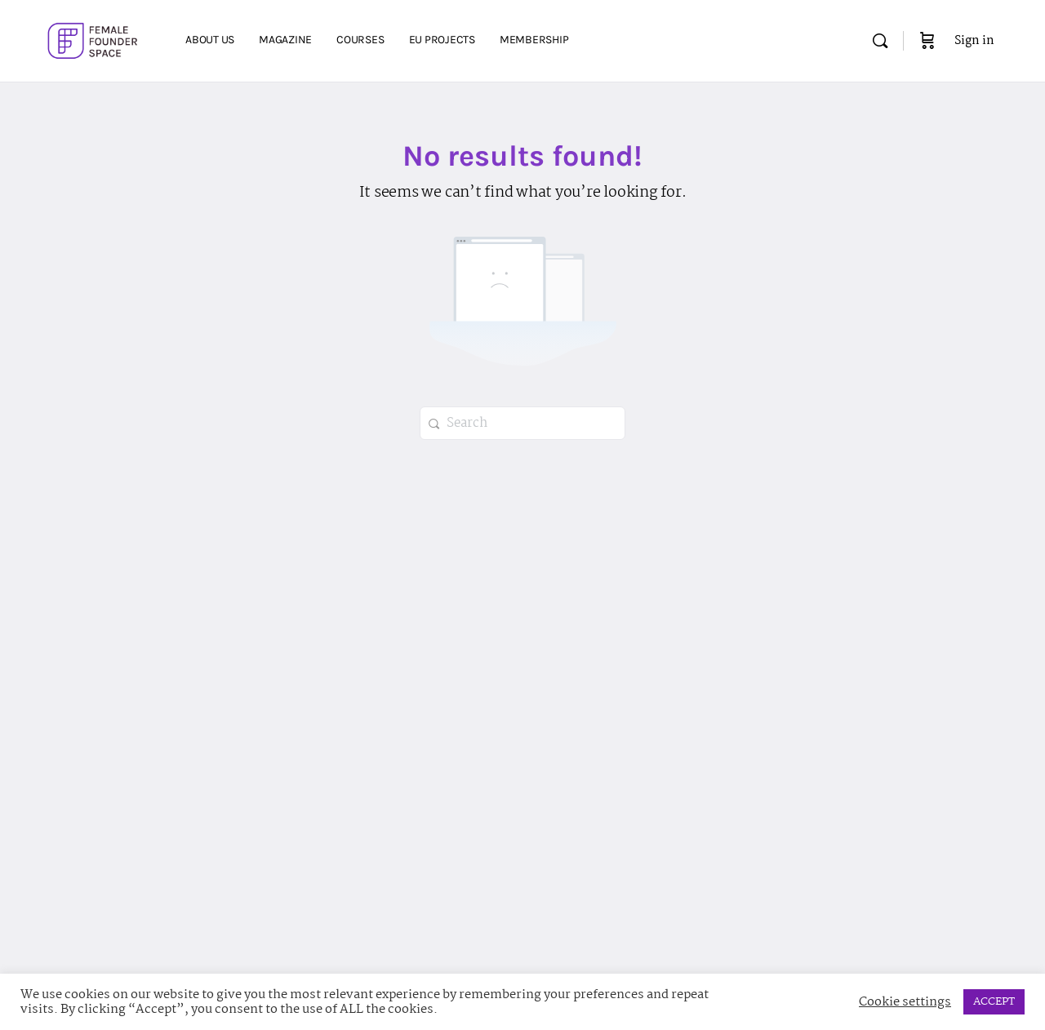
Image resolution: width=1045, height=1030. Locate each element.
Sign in (974, 41)
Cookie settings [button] (905, 1002)
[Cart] (927, 41)
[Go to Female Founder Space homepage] (95, 39)
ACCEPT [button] (994, 1001)
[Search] (880, 41)
